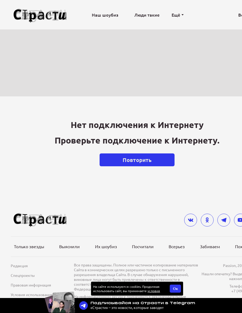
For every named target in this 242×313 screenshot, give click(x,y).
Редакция (19, 265)
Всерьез (177, 246)
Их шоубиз (106, 246)
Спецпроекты (23, 275)
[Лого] (40, 15)
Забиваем (210, 246)
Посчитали (143, 246)
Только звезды (29, 246)
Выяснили (69, 246)
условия (154, 291)
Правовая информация (31, 284)
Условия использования (32, 294)
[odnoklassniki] (207, 220)
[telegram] (223, 220)
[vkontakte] (190, 220)
